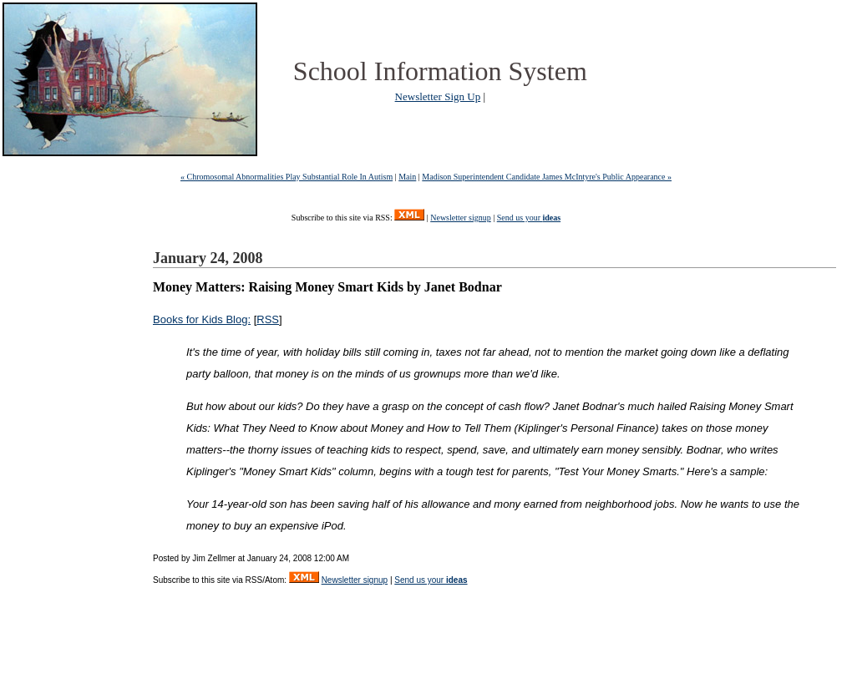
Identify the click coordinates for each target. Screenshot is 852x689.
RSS (267, 319)
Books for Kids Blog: (202, 319)
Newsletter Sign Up (438, 96)
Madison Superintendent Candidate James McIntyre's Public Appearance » (547, 176)
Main (407, 176)
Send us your (528, 217)
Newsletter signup (460, 217)
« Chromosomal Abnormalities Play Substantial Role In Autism (286, 176)
